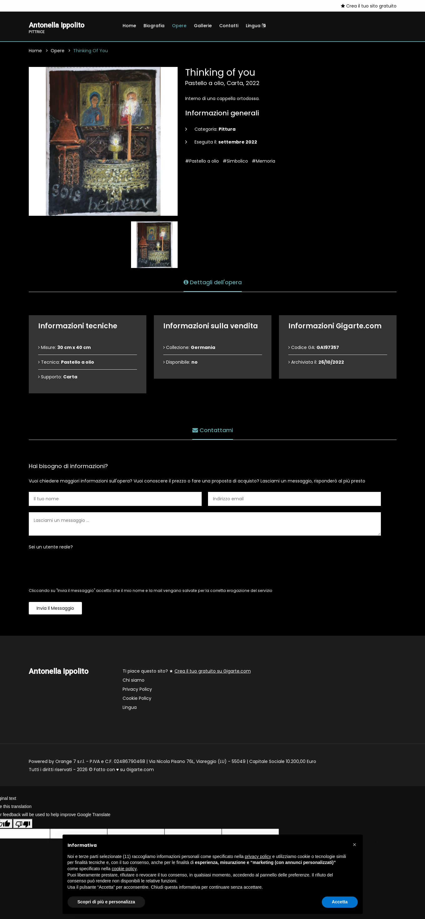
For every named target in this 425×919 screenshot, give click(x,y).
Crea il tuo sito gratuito (369, 6)
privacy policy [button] (258, 856)
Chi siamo (133, 681)
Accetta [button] (340, 901)
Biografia (154, 26)
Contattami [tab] (212, 430)
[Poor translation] (23, 824)
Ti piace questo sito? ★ (187, 672)
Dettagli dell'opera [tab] (213, 282)
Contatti (228, 26)
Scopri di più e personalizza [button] (106, 901)
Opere (179, 26)
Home (129, 26)
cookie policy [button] (124, 868)
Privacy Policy (137, 690)
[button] (355, 845)
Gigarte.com (140, 770)
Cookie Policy (137, 699)
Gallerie (203, 26)
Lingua (256, 26)
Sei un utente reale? (51, 547)
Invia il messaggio (55, 609)
